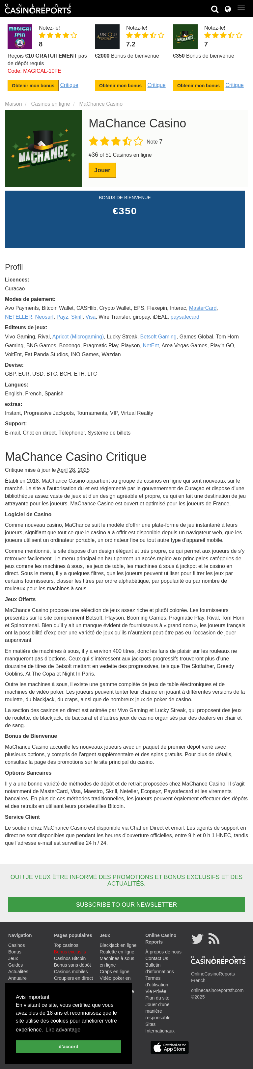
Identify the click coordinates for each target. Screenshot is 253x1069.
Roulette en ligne (117, 951)
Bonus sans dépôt (72, 965)
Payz (63, 317)
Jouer (102, 170)
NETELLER (18, 317)
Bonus (14, 951)
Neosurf (44, 317)
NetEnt (151, 345)
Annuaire (17, 978)
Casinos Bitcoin (70, 958)
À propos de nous (163, 951)
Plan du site (157, 998)
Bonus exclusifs (70, 951)
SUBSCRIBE (126, 904)
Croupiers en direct (73, 978)
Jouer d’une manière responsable (157, 1011)
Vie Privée (155, 991)
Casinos (16, 945)
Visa (91, 317)
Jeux (13, 958)
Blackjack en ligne (118, 945)
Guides (15, 965)
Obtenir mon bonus (33, 85)
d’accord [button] (68, 1046)
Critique (69, 85)
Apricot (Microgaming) (78, 336)
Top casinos (66, 945)
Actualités (18, 971)
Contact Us (156, 958)
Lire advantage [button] (62, 1029)
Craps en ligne (114, 971)
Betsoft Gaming (158, 336)
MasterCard (203, 308)
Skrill (77, 317)
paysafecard (185, 317)
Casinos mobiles (71, 971)
